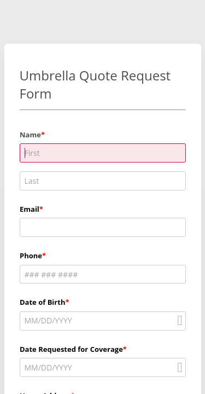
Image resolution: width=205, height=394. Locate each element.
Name (30, 135)
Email (29, 209)
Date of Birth (42, 302)
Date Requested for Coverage (71, 349)
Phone (31, 255)
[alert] (103, 321)
